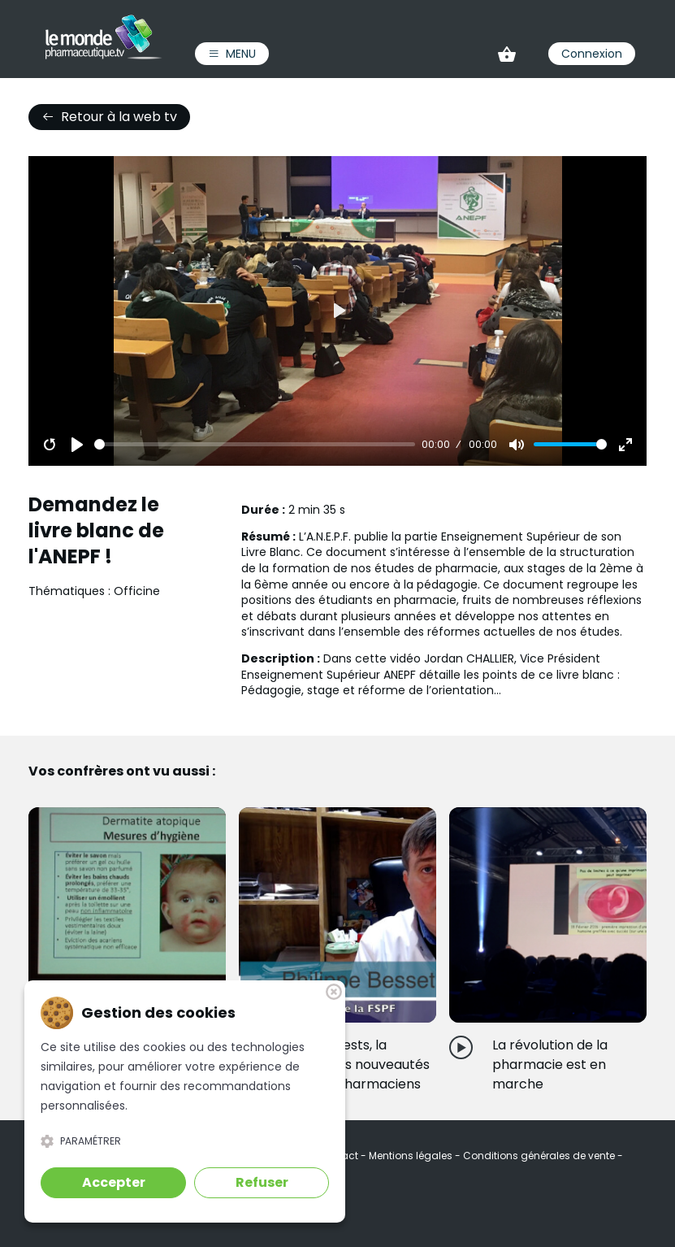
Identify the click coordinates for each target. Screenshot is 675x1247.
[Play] (77, 445)
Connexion (591, 54)
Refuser (262, 1182)
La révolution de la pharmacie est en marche (550, 1064)
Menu (232, 54)
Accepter (113, 1182)
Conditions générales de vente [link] (540, 1155)
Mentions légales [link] (412, 1155)
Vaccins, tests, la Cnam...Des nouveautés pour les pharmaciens (355, 1064)
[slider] (254, 444)
